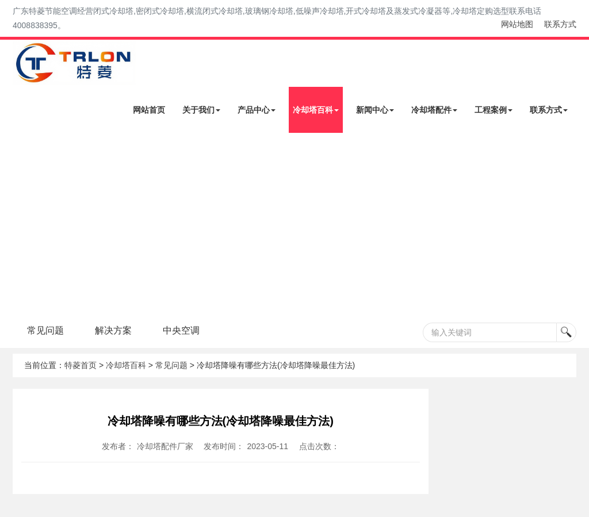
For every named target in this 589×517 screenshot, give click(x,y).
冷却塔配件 (434, 109)
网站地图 (517, 24)
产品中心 (257, 109)
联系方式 (560, 24)
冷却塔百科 (316, 109)
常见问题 (45, 330)
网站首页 (149, 109)
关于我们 (201, 109)
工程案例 (493, 109)
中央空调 (181, 330)
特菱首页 (80, 365)
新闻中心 (375, 109)
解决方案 (113, 330)
